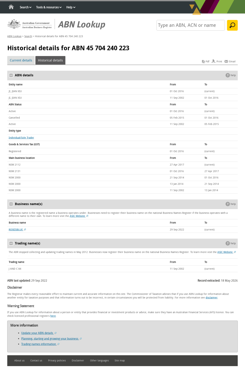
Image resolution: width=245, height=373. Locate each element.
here (53, 316)
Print (219, 61)
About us (19, 360)
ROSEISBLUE (17, 229)
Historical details (50, 60)
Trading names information (40, 344)
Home (11, 7)
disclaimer (212, 297)
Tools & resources (47, 7)
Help (69, 7)
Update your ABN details (38, 333)
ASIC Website (79, 216)
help (233, 75)
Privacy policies (57, 360)
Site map (120, 360)
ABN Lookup (14, 36)
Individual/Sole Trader (21, 137)
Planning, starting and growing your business (51, 338)
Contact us (36, 360)
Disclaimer (78, 360)
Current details (21, 60)
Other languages (99, 360)
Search (24, 7)
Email (232, 61)
